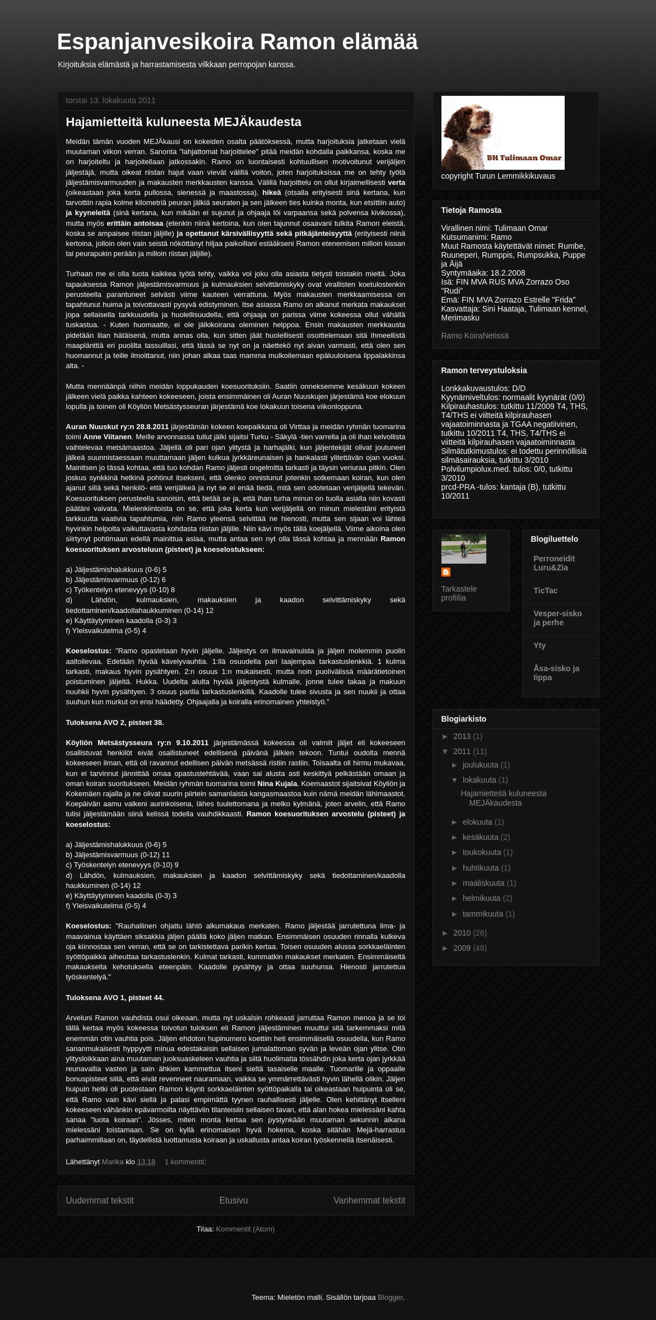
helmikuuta (483, 898)
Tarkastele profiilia (459, 593)
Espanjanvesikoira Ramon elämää (237, 41)
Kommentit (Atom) (245, 1229)
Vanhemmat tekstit (370, 1200)
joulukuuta (482, 764)
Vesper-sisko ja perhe (558, 618)
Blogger (390, 1297)
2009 (463, 947)
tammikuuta (484, 913)
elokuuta (479, 821)
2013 (463, 736)
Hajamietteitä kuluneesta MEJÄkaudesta (184, 122)
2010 (463, 932)
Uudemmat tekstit (100, 1200)
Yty (540, 645)
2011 (463, 751)
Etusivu (234, 1200)
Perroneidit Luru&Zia (554, 563)
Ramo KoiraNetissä (475, 335)
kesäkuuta (482, 837)
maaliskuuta (485, 883)
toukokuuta (483, 852)
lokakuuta (481, 779)
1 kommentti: (186, 1162)
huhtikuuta (482, 867)
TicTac (546, 590)
